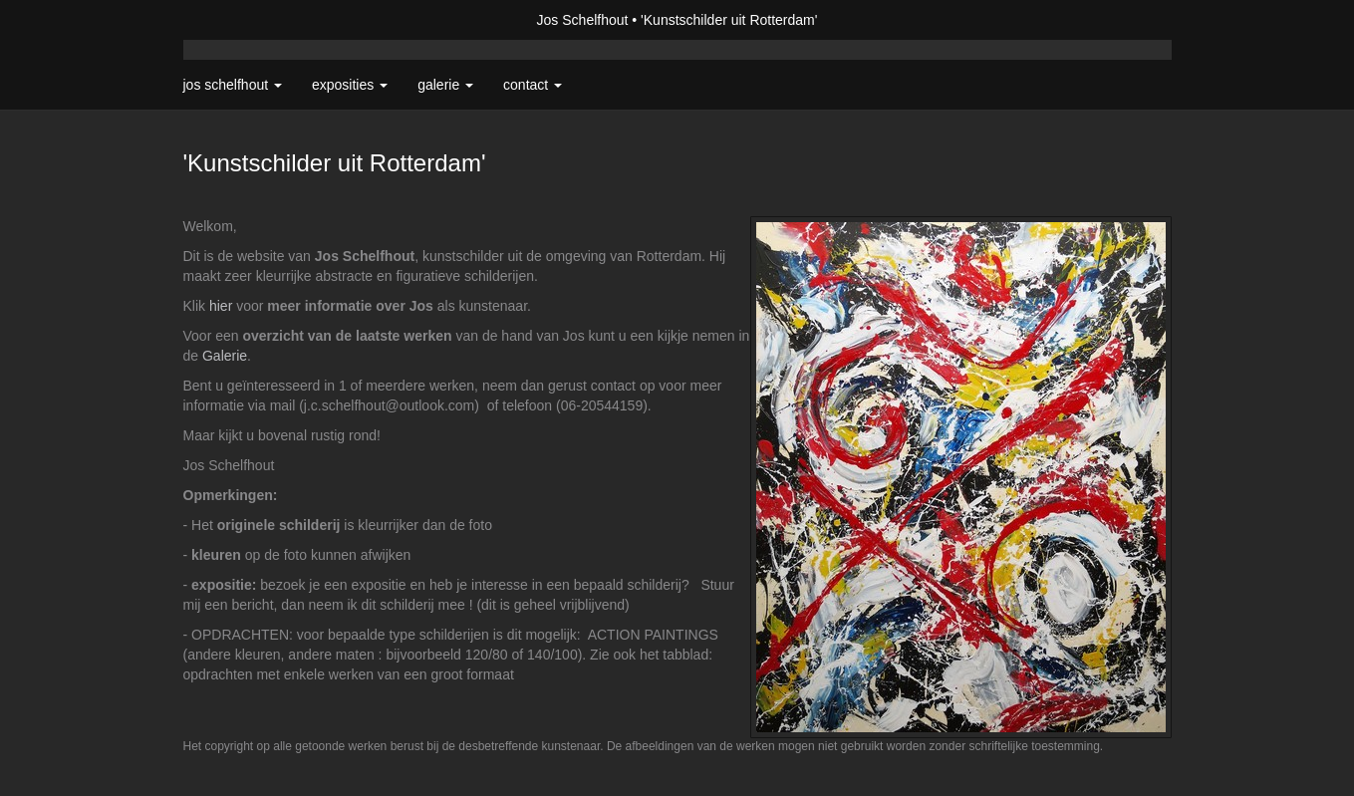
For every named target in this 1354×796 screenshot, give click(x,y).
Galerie (224, 356)
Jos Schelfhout (583, 20)
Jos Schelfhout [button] (233, 85)
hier (220, 306)
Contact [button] (532, 85)
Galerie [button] (445, 85)
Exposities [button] (350, 85)
